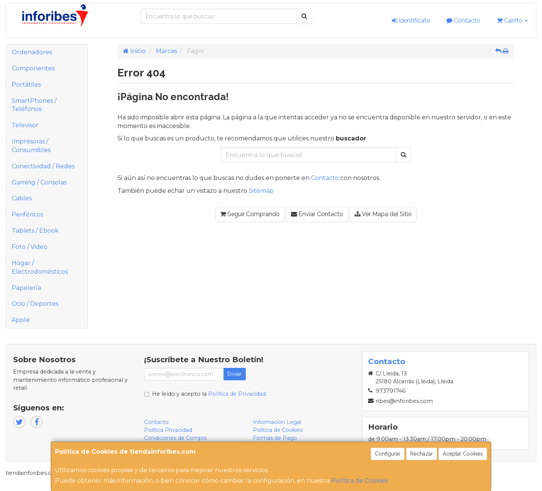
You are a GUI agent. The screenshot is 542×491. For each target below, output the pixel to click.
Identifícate (411, 20)
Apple (21, 319)
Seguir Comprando (250, 214)
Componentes (33, 68)
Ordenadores (32, 52)
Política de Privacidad (237, 393)
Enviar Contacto (317, 214)
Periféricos (27, 214)
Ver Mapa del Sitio (383, 214)
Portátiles (26, 84)
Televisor (25, 125)
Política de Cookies (359, 480)
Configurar (387, 454)
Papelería (26, 287)
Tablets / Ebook (35, 230)
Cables (22, 198)
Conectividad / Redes (43, 166)
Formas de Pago (275, 438)
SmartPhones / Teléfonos (34, 105)
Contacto (463, 20)
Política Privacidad (168, 430)
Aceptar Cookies (463, 454)
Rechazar (421, 454)
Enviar (234, 374)
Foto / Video (29, 246)
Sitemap (261, 190)
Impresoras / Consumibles (31, 146)
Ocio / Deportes (35, 303)
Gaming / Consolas (39, 182)
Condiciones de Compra (175, 438)
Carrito (512, 20)
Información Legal (277, 422)
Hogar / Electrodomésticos (40, 267)
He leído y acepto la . (209, 393)
